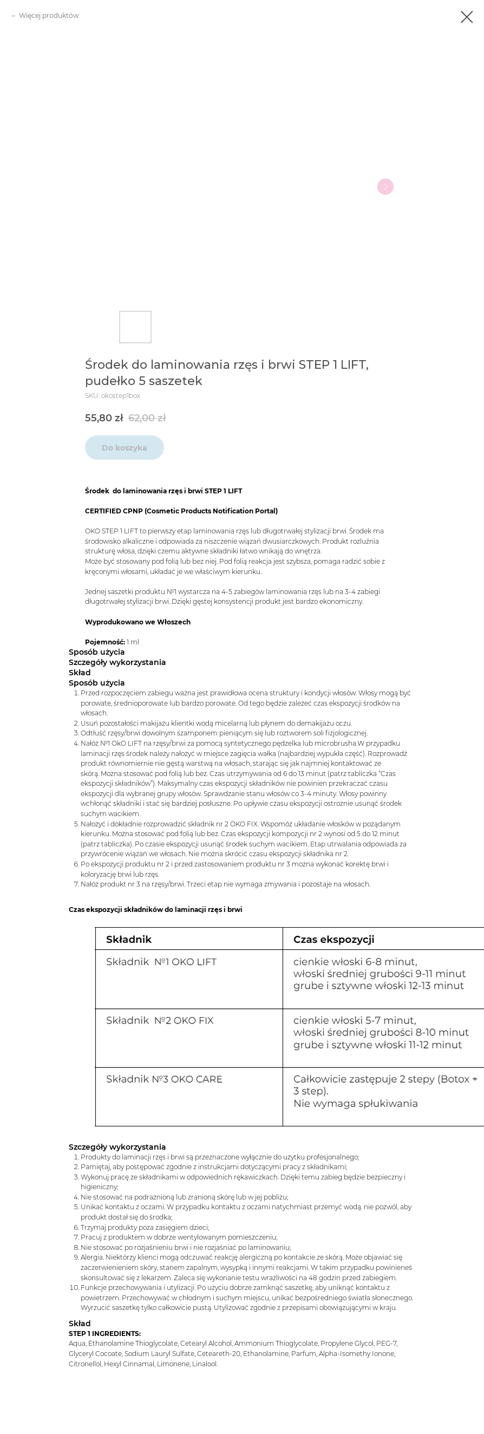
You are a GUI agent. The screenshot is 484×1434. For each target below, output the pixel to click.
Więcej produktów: (50, 15)
